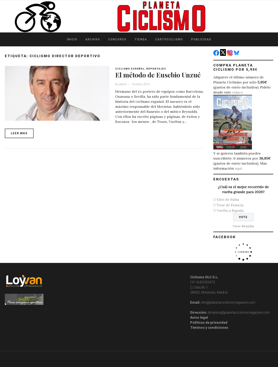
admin (123, 84)
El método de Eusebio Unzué (158, 74)
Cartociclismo (169, 39)
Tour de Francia (230, 205)
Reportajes (156, 68)
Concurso (117, 39)
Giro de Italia (228, 199)
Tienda (141, 39)
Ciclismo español (130, 68)
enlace (237, 92)
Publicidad (201, 39)
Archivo (92, 39)
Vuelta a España (230, 210)
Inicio (72, 39)
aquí (238, 168)
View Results (243, 226)
